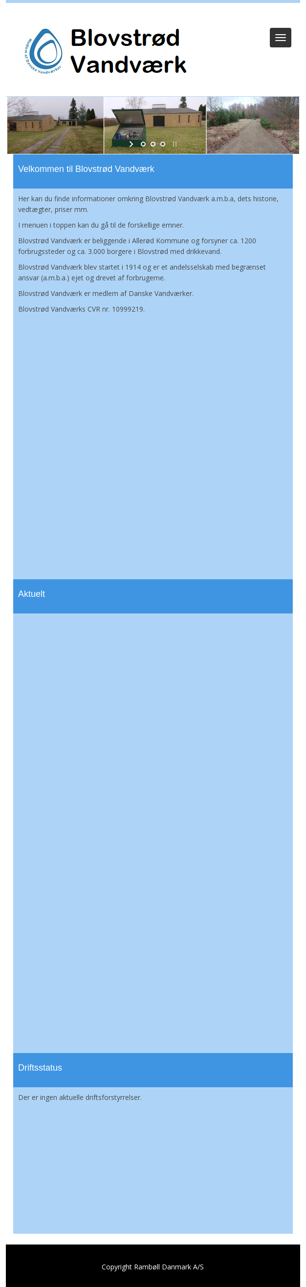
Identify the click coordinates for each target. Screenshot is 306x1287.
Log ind (153, 15)
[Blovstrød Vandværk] (104, 52)
